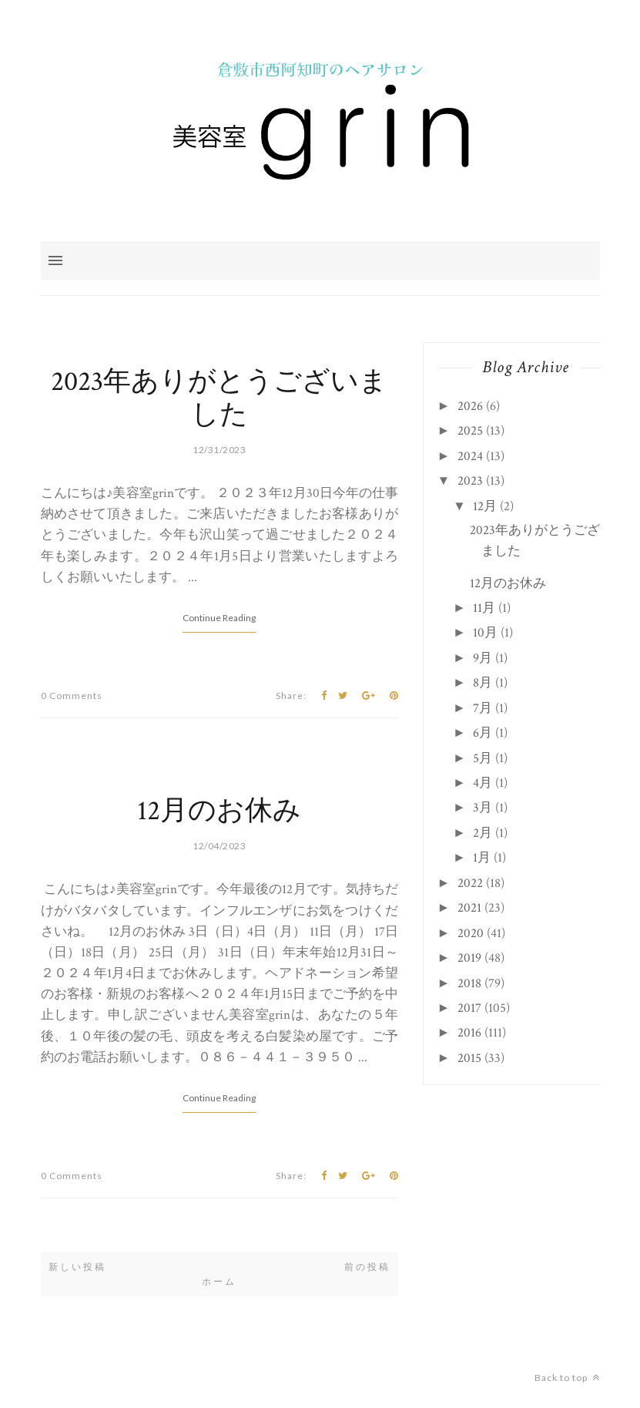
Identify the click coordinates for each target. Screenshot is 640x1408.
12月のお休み (219, 811)
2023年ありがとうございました (219, 398)
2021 (469, 907)
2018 (469, 983)
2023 (470, 480)
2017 (469, 1008)
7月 (482, 708)
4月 (482, 783)
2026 (470, 406)
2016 (469, 1032)
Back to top (567, 1377)
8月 (482, 682)
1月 (482, 857)
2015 (469, 1058)
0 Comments (71, 695)
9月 (482, 658)
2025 (470, 430)
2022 (470, 883)
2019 (469, 957)
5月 (482, 758)
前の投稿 (367, 1267)
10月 (485, 632)
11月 (484, 608)
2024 (470, 456)
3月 (482, 807)
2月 (482, 833)
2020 (470, 933)
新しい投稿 (77, 1267)
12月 (485, 506)
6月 (482, 732)
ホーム (219, 1281)
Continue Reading (219, 617)
